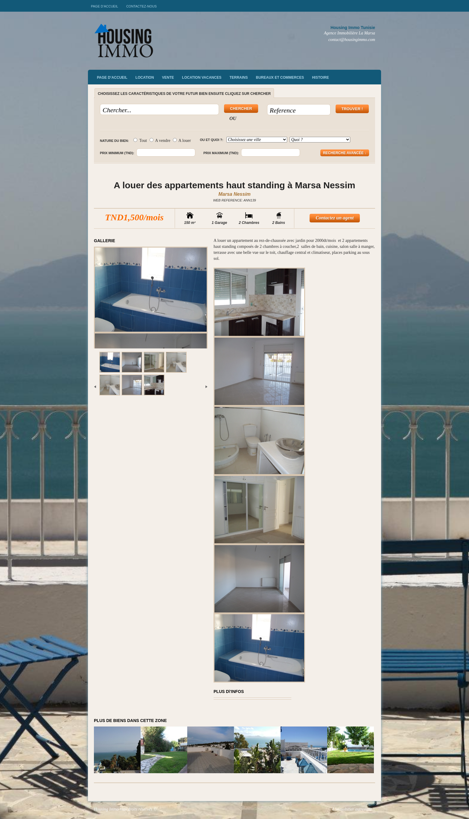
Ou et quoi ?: (211, 140)
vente (168, 77)
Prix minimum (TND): (117, 153)
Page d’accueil (104, 6)
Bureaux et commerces (280, 77)
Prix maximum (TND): (221, 153)
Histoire (320, 77)
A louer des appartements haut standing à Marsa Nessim (234, 185)
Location (144, 77)
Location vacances (202, 77)
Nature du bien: (114, 140)
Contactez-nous (141, 6)
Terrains (238, 77)
